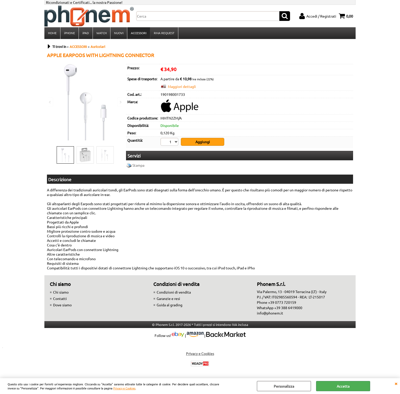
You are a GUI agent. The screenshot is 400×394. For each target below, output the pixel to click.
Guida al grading (169, 305)
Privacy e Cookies (124, 388)
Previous (50, 102)
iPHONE (69, 33)
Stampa (138, 165)
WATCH (101, 33)
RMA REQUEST (164, 33)
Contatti (60, 298)
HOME (52, 33)
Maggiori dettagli (182, 86)
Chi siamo (61, 292)
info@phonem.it (270, 313)
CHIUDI (395, 383)
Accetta (343, 386)
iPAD (85, 33)
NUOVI (118, 33)
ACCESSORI (138, 33)
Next (120, 102)
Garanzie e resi (168, 298)
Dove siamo (62, 305)
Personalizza (284, 386)
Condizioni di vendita (174, 292)
